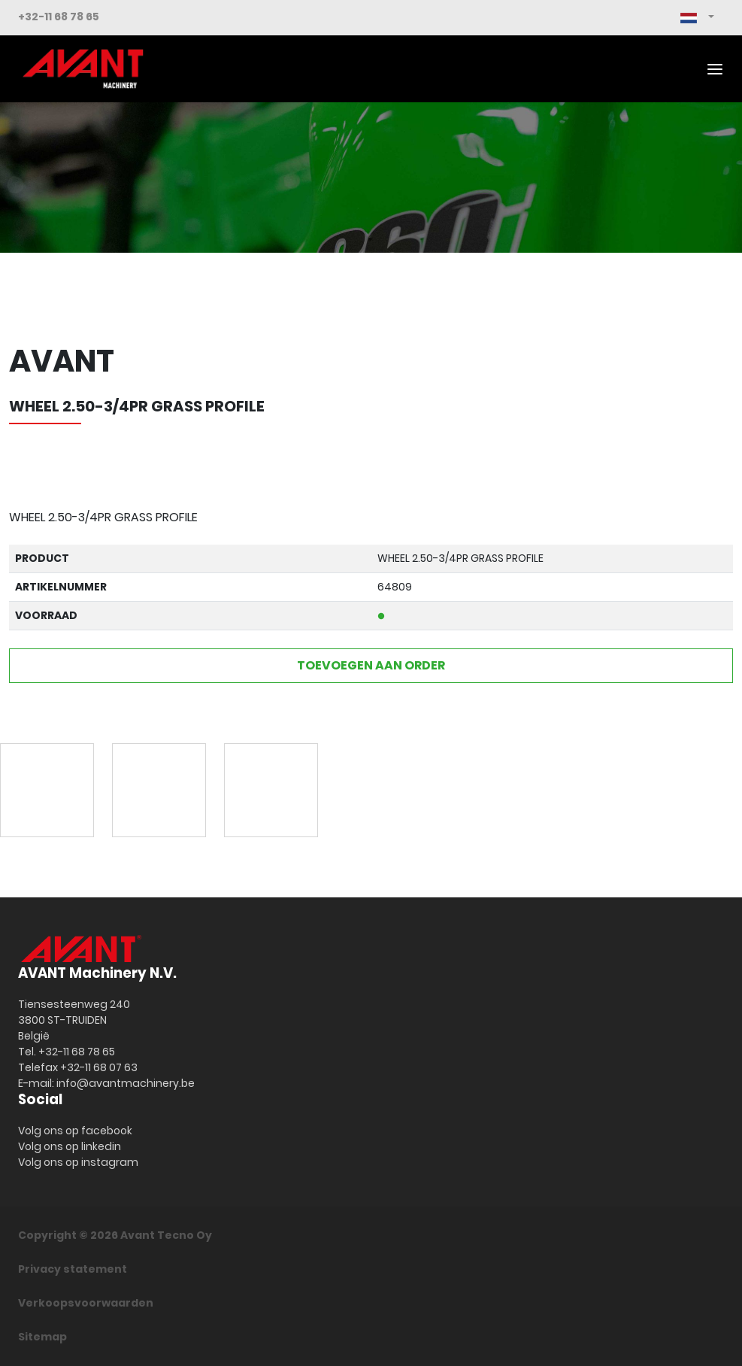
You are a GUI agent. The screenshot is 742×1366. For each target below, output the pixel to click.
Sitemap (42, 1336)
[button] (697, 17)
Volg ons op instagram (78, 1162)
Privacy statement (72, 1268)
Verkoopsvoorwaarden (85, 1302)
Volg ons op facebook (75, 1130)
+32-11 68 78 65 (58, 16)
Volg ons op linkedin (69, 1146)
